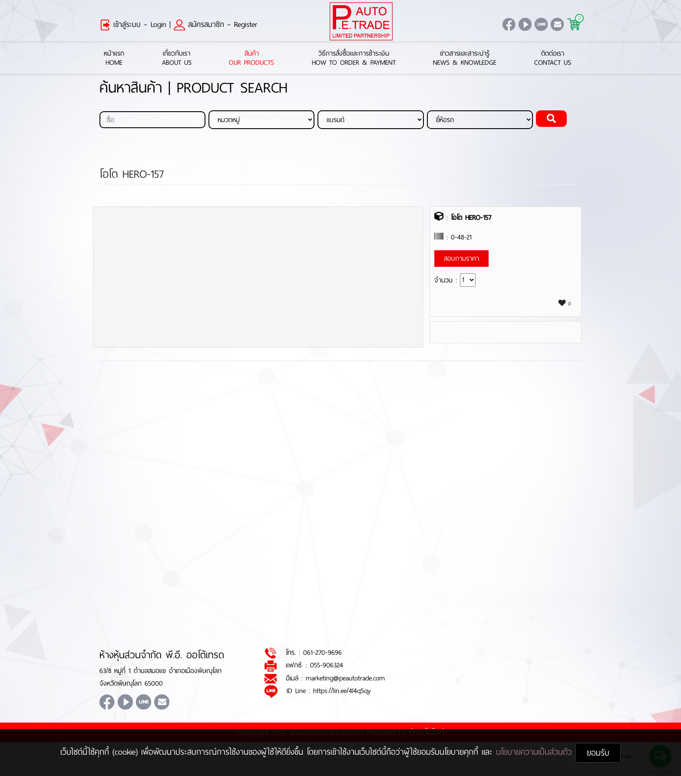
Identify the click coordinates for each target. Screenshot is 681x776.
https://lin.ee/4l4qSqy (342, 691)
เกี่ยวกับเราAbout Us (177, 58)
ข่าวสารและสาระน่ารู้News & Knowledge (464, 58)
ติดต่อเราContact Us (552, 58)
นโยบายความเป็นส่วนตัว (535, 752)
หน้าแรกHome (114, 58)
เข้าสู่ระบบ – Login (132, 24)
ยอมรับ (598, 753)
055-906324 (326, 665)
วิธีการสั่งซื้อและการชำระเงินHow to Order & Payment (354, 58)
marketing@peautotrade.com (345, 678)
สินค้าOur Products (251, 58)
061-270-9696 (322, 653)
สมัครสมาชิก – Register (215, 24)
